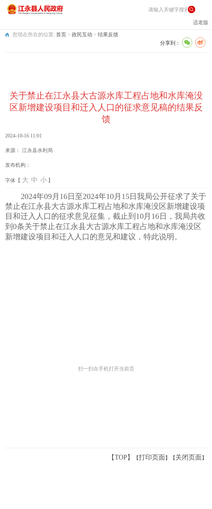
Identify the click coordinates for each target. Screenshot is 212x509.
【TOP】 (121, 457)
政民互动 (82, 34)
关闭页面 (188, 457)
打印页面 (152, 457)
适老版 (200, 22)
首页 (61, 34)
